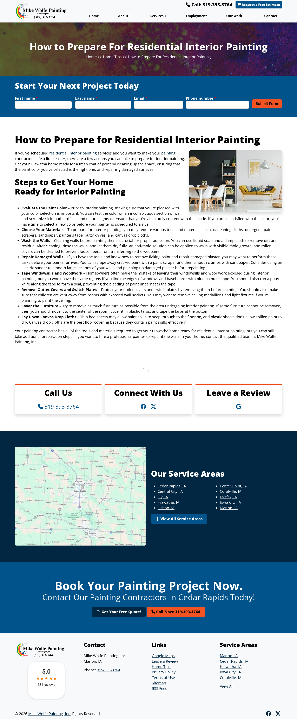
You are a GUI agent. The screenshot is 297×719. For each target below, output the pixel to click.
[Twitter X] (278, 713)
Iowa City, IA (230, 502)
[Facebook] (269, 713)
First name (26, 98)
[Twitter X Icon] (153, 406)
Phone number (201, 98)
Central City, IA (170, 491)
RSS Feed (159, 688)
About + (124, 16)
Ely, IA (163, 496)
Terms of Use (163, 677)
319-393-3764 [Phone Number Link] (58, 406)
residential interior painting (73, 153)
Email (140, 98)
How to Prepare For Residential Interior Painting (169, 56)
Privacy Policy (164, 671)
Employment (196, 16)
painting (168, 153)
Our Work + (235, 16)
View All (226, 686)
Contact (270, 16)
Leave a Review (165, 661)
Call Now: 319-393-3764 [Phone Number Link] (175, 611)
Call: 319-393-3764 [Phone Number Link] (209, 4)
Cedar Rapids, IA (172, 485)
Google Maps (163, 655)
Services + (158, 16)
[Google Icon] (238, 406)
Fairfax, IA (228, 496)
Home (94, 16)
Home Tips (112, 56)
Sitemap (159, 682)
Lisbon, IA (166, 507)
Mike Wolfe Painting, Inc (49, 713)
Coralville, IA (230, 491)
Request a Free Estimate (259, 4)
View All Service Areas (179, 518)
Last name (86, 98)
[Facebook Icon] (144, 406)
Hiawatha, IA (168, 502)
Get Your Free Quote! (119, 611)
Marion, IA (229, 507)
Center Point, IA (233, 485)
